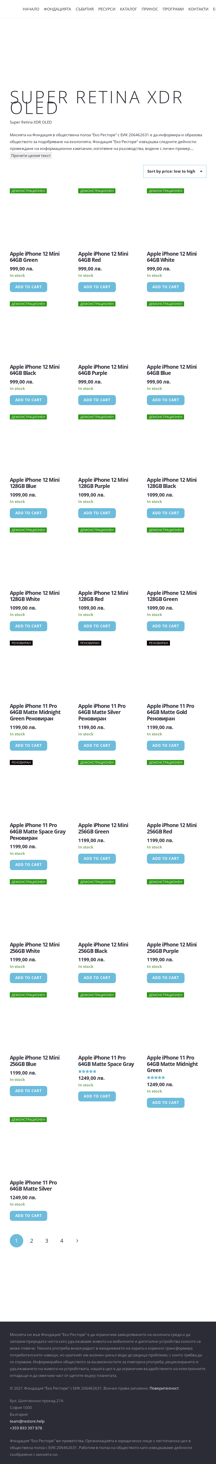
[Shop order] (174, 171)
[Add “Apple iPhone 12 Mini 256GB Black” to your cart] (97, 978)
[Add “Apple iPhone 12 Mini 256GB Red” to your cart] (166, 859)
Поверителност (164, 1388)
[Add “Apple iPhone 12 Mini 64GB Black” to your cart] (28, 400)
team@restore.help (27, 1421)
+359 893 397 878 (26, 1428)
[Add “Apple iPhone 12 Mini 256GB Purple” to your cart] (166, 978)
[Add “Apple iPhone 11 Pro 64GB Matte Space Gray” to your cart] (97, 1096)
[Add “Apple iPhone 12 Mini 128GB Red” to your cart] (97, 626)
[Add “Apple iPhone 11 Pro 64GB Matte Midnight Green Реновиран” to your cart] (28, 746)
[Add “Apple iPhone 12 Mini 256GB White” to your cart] (28, 978)
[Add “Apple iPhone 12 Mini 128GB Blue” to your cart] (28, 513)
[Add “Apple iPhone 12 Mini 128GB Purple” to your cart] (97, 513)
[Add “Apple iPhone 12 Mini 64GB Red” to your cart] (97, 287)
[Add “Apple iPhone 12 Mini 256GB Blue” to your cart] (28, 1091)
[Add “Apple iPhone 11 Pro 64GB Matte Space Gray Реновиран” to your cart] (28, 865)
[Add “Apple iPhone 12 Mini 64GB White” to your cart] (166, 287)
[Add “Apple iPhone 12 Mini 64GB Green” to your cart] (28, 287)
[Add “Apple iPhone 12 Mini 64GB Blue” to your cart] (166, 400)
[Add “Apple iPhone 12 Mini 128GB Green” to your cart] (166, 626)
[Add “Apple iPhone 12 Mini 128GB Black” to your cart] (166, 513)
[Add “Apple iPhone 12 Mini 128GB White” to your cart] (28, 626)
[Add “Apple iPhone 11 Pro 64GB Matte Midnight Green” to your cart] (166, 1103)
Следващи (77, 1241)
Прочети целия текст (31, 155)
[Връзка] (13, 9)
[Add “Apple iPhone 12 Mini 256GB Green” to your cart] (97, 859)
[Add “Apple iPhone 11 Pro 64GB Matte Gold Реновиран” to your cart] (166, 746)
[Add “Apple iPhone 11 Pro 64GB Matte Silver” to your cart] (28, 1216)
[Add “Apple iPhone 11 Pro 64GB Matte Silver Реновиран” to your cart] (97, 746)
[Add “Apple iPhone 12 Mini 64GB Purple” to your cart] (97, 400)
